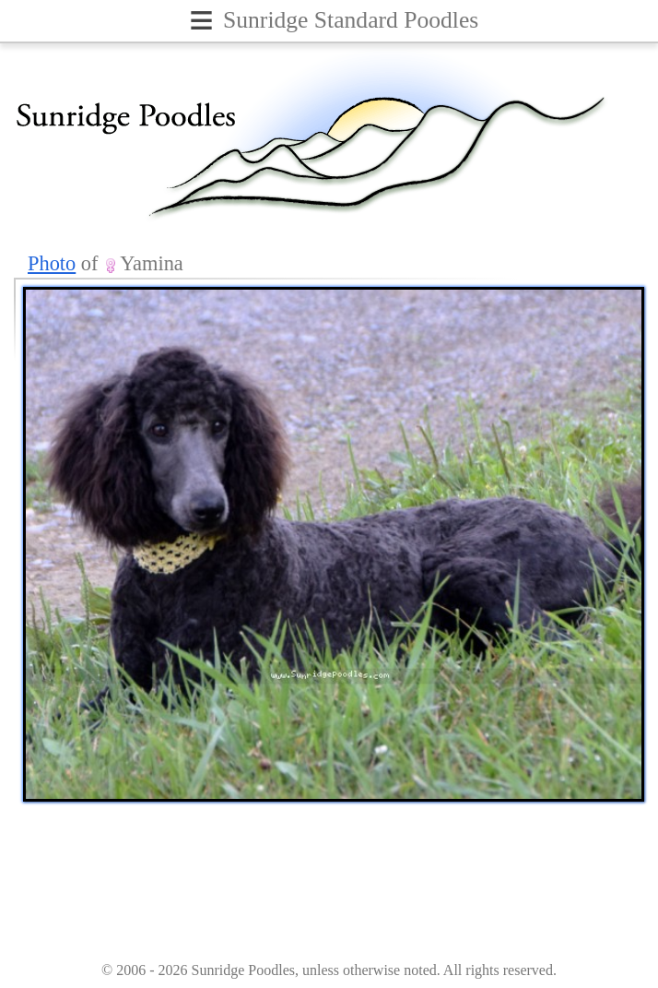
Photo (52, 263)
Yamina (151, 263)
